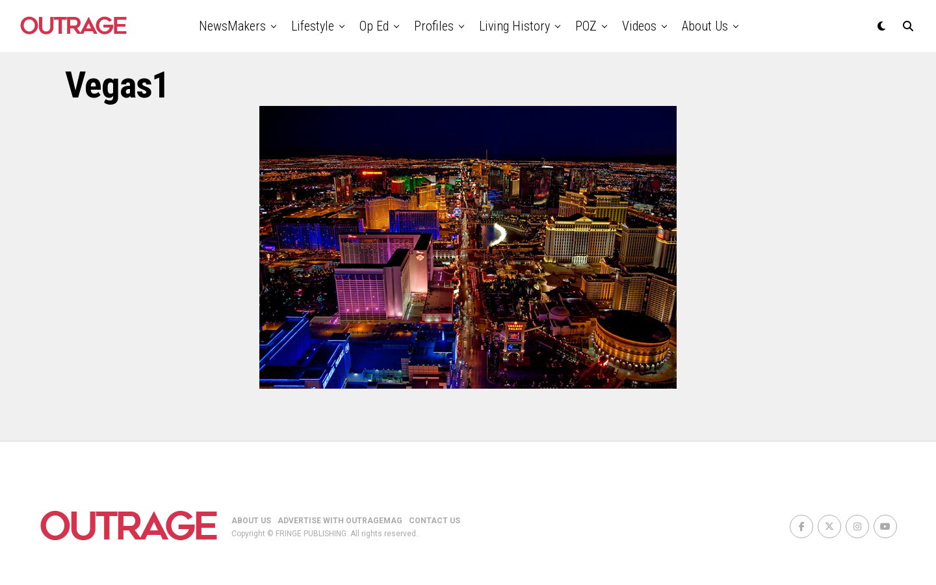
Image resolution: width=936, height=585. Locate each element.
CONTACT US (434, 520)
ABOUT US (251, 520)
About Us (705, 26)
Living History (514, 26)
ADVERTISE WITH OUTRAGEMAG (340, 520)
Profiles (434, 26)
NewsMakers (232, 26)
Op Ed (374, 26)
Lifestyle (312, 26)
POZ (586, 26)
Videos (639, 26)
